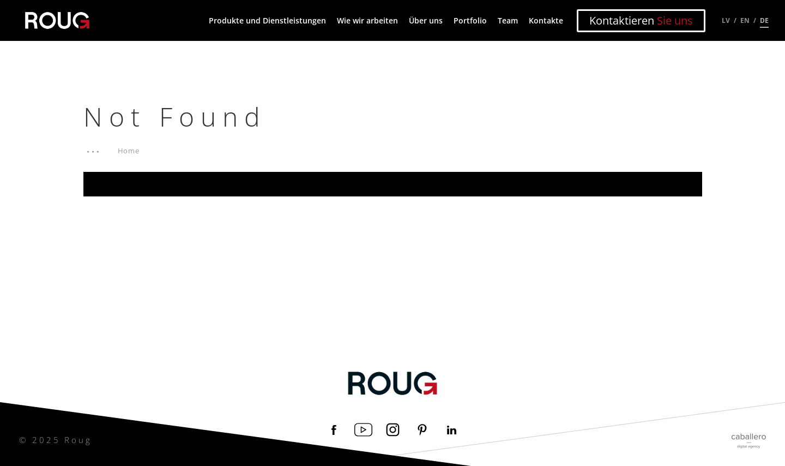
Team (508, 20)
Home (129, 151)
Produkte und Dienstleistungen (267, 20)
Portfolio (470, 20)
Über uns (426, 20)
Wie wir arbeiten (367, 20)
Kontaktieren (641, 20)
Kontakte (546, 20)
